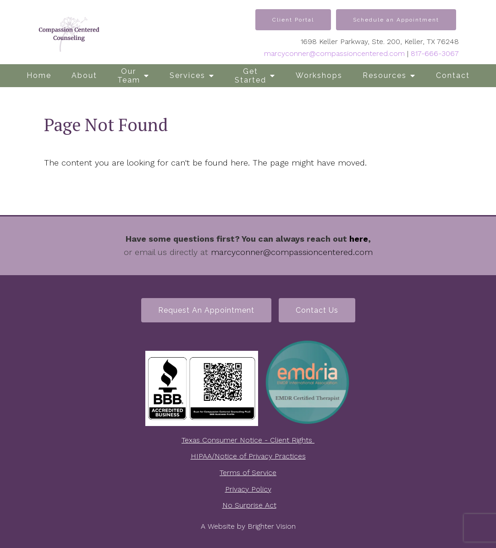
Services (187, 75)
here (358, 239)
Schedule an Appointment (396, 20)
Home (39, 75)
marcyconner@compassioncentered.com (334, 53)
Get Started (250, 75)
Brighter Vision (272, 526)
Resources (385, 75)
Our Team (128, 75)
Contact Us (317, 310)
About (84, 75)
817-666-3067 (435, 53)
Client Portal (293, 20)
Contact (453, 75)
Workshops (319, 75)
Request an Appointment (206, 310)
